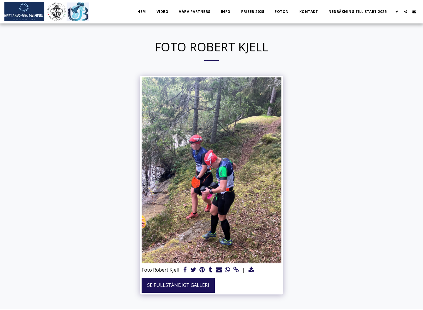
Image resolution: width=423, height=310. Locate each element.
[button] (396, 11)
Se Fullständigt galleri (178, 285)
